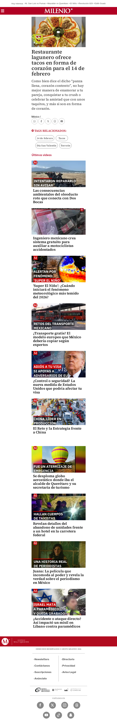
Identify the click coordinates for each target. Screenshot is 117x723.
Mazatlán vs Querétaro (58, 3)
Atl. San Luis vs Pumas (35, 3)
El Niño (73, 3)
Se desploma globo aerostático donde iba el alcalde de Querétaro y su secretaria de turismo (54, 482)
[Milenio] (58, 11)
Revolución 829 (86, 3)
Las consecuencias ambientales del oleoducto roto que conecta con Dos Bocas (55, 196)
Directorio (68, 659)
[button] (2, 12)
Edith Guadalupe (102, 3)
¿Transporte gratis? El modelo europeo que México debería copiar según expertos (57, 339)
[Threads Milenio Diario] (76, 705)
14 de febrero (45, 138)
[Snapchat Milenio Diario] (70, 715)
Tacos (61, 138)
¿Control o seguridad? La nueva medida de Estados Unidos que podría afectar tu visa (57, 386)
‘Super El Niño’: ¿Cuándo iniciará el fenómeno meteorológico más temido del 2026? (56, 291)
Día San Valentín (46, 145)
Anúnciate (41, 678)
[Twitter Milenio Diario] (52, 705)
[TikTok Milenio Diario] (58, 715)
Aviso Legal (69, 672)
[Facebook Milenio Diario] (40, 705)
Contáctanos (42, 665)
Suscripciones (43, 672)
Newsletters (42, 659)
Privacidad (68, 665)
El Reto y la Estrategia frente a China (57, 430)
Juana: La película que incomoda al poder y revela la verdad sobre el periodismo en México (58, 577)
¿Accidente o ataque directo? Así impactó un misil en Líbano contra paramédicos (57, 622)
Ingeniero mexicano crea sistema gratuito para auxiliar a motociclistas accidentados (54, 244)
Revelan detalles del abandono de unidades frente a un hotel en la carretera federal (58, 529)
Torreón (65, 145)
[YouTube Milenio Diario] (46, 715)
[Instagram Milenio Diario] (64, 705)
